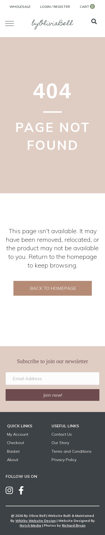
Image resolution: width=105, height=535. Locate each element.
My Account (17, 434)
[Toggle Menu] (9, 23)
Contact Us (62, 434)
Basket (13, 451)
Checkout (15, 442)
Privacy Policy (64, 459)
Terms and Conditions (72, 451)
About (12, 459)
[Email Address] (52, 378)
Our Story (60, 442)
